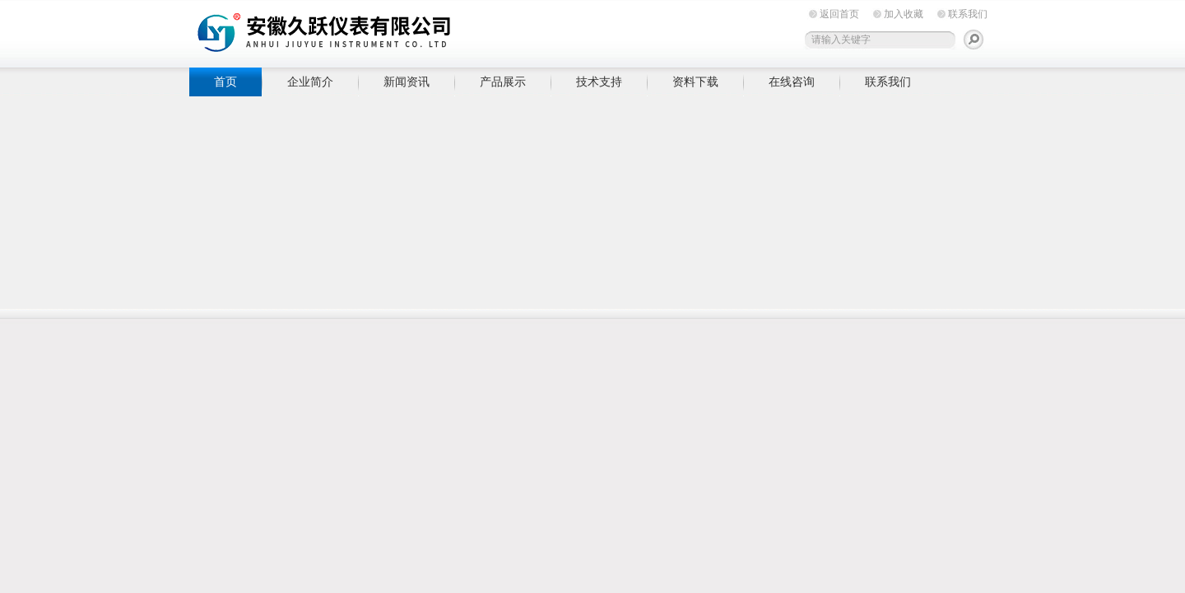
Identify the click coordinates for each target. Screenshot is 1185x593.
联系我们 (968, 14)
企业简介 (310, 81)
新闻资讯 (406, 81)
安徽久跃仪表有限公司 (444, 31)
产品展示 (503, 81)
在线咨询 (792, 81)
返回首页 (839, 14)
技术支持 (599, 81)
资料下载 (695, 81)
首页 (225, 81)
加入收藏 (903, 14)
